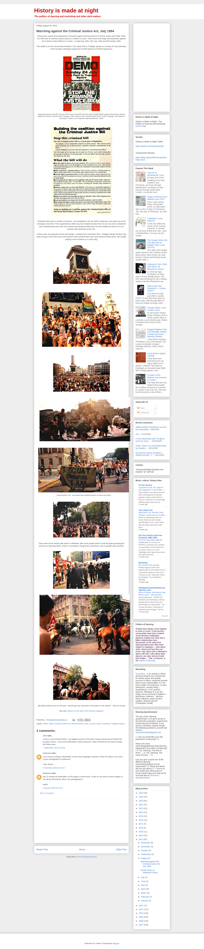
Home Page (141, 126)
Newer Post (42, 849)
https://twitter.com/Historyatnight (150, 146)
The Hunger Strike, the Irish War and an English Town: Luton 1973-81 (157, 243)
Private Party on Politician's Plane (149, 871)
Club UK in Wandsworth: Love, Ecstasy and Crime (155, 175)
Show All (165, 616)
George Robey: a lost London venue (156, 309)
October (145, 850)
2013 (141, 839)
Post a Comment (47, 793)
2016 (141, 828)
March (144, 893)
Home (82, 849)
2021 (141, 808)
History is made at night (66, 10)
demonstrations (77, 724)
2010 (141, 913)
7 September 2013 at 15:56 (54, 748)
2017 (141, 824)
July (143, 877)
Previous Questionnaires (147, 776)
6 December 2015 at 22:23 (54, 768)
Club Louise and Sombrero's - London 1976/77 (156, 288)
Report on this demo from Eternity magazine (86, 711)
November (146, 846)
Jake (45, 736)
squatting (106, 724)
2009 (141, 917)
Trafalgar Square (118, 724)
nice (137, 434)
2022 (141, 804)
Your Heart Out (146, 510)
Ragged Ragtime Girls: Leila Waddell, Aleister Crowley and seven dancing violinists (157, 333)
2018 (141, 820)
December (146, 843)
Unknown (47, 753)
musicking (140, 674)
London (92, 724)
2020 (141, 812)
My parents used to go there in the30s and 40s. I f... (149, 454)
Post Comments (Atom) (87, 857)
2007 (141, 925)
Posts (140, 408)
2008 (141, 921)
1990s (45, 724)
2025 (141, 793)
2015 (141, 831)
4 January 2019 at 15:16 (53, 788)
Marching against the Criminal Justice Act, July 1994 (151, 863)
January (145, 900)
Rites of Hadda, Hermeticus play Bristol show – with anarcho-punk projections (152, 594)
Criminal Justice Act (62, 724)
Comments (143, 412)
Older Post (121, 849)
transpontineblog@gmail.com (148, 732)
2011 (141, 909)
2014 (141, 835)
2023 (141, 801)
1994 (51, 724)
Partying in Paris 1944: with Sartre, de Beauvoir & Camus (157, 266)
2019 (141, 816)
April (143, 889)
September (146, 854)
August (144, 858)
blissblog (143, 563)
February (145, 897)
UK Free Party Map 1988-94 (151, 540)
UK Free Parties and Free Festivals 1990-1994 (150, 536)
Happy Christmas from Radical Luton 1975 (157, 198)
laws (86, 724)
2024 (141, 797)
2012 (141, 905)
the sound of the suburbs (149, 565)
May (143, 885)
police (99, 724)
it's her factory (145, 485)
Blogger (116, 943)
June (143, 881)
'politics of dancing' (147, 660)
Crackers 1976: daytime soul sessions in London (157, 377)
